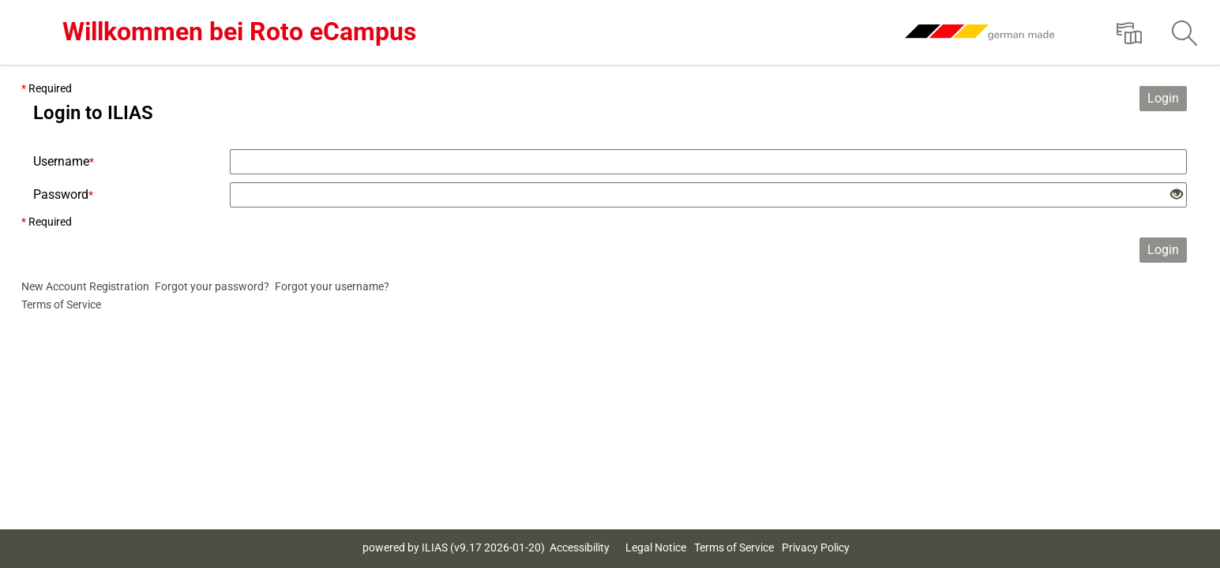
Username (63, 161)
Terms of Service (61, 304)
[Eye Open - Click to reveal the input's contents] (1176, 195)
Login (1163, 98)
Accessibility (580, 547)
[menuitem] (1129, 32)
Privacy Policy (816, 547)
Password (63, 194)
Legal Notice (655, 547)
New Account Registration (85, 286)
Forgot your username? (332, 286)
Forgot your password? (212, 286)
